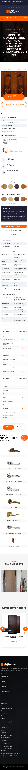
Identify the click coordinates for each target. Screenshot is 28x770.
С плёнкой (3, 684)
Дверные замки (19, 427)
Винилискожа (4, 676)
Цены (2, 730)
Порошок (3, 681)
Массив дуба (4, 703)
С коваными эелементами (7, 705)
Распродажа (4, 740)
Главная (4, 28)
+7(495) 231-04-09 (10, 18)
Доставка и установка (6, 735)
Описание (14, 234)
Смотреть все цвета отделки (8, 190)
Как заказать (4, 725)
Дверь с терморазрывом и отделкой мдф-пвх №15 (14, 637)
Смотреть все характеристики (8, 131)
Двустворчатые (5, 691)
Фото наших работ (5, 737)
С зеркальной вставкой (7, 694)
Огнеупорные (4, 689)
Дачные (3, 718)
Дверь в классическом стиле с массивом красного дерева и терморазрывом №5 (14, 31)
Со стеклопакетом (5, 715)
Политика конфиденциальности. (14, 767)
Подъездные (4, 713)
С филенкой (4, 700)
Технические (4, 710)
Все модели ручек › (24, 438)
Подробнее (14, 641)
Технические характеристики (14, 226)
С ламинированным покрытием (9, 679)
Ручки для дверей (8, 427)
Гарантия (3, 732)
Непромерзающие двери (7, 708)
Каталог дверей (11, 28)
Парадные (3, 686)
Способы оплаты (5, 727)
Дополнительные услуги (14, 230)
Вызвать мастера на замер (14, 104)
